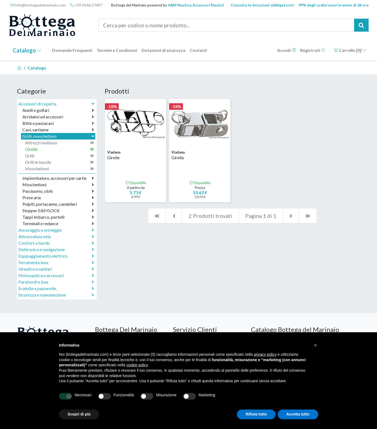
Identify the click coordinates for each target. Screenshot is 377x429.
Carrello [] (350, 50)
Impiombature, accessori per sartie (58, 178)
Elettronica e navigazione (56, 249)
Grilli (59, 155)
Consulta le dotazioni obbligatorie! (262, 5)
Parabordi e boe (56, 282)
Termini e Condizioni (117, 50)
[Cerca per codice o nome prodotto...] (226, 25)
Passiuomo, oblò (58, 191)
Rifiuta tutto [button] (256, 414)
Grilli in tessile (59, 162)
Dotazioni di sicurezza (163, 50)
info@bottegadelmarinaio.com (38, 5)
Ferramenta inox (56, 262)
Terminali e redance (58, 223)
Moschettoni (59, 168)
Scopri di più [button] (79, 414)
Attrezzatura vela (56, 236)
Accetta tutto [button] (298, 414)
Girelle (59, 149)
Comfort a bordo (56, 243)
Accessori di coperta (56, 103)
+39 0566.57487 (86, 5)
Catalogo (27, 50)
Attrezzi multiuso (59, 142)
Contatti (198, 50)
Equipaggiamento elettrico (56, 256)
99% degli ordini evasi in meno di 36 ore (333, 5)
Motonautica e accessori (56, 275)
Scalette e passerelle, (56, 288)
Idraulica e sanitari (56, 269)
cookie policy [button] (137, 365)
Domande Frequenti (72, 50)
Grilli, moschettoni (58, 136)
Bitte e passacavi (58, 123)
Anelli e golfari (58, 110)
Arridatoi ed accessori (58, 117)
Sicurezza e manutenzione (56, 295)
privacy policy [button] (265, 354)
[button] (315, 345)
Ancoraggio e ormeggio (56, 230)
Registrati (312, 50)
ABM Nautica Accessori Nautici (196, 5)
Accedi (286, 50)
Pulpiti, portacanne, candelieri (58, 204)
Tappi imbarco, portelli (58, 217)
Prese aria (58, 197)
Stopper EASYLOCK (58, 210)
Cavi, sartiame (58, 130)
